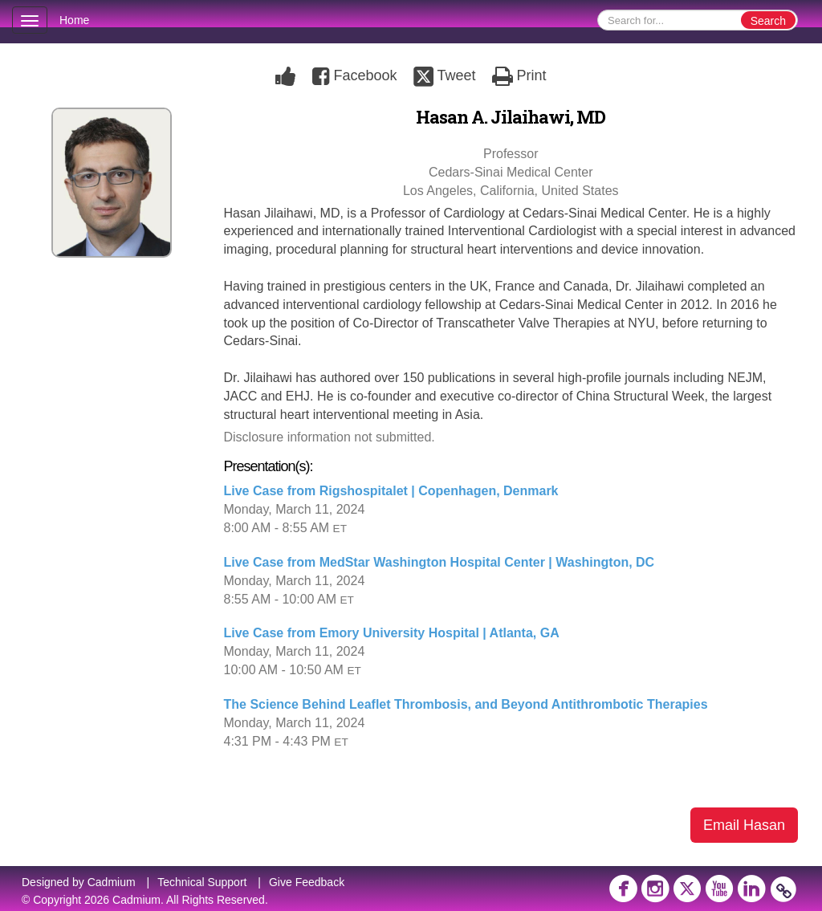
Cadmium (111, 882)
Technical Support (201, 882)
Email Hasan (744, 825)
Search (768, 20)
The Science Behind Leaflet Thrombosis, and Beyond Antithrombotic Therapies (466, 704)
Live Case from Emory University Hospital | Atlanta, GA (392, 633)
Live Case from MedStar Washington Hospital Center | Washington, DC (439, 562)
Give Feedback (306, 882)
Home (74, 20)
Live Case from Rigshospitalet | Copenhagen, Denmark (391, 491)
